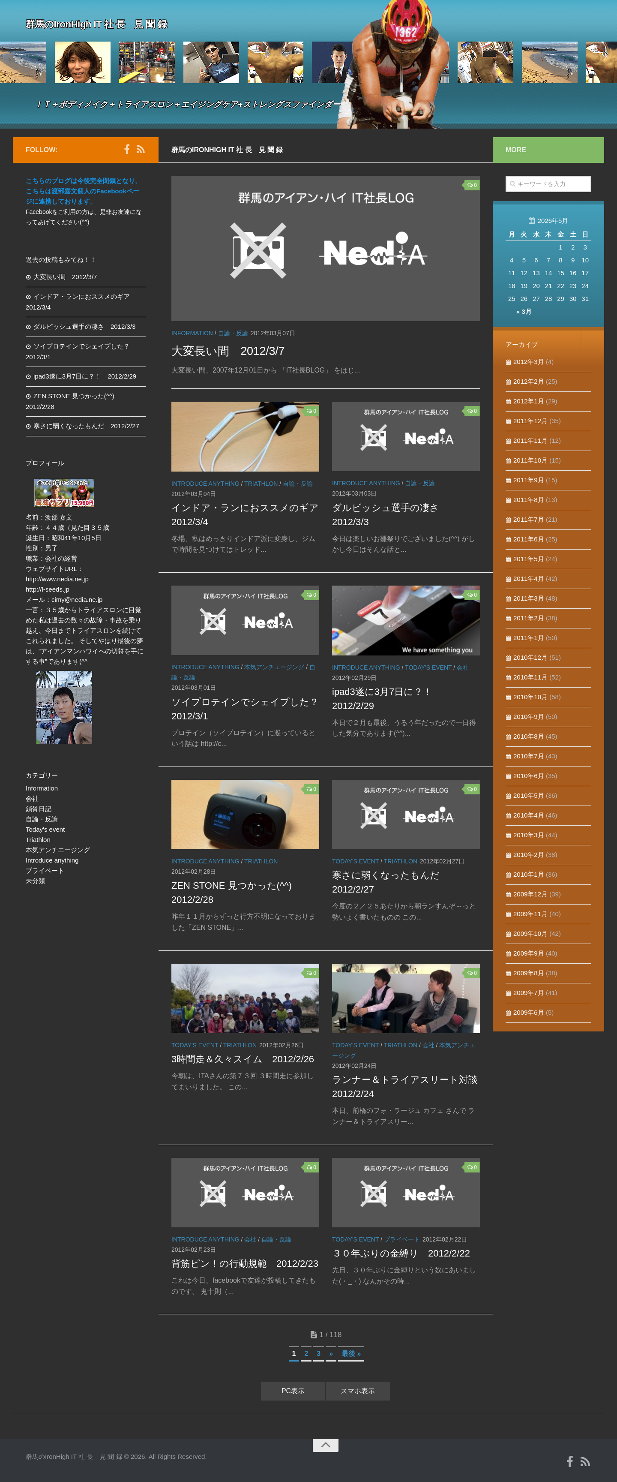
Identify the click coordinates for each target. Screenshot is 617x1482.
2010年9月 (528, 716)
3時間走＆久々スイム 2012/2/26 (242, 1059)
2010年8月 (528, 736)
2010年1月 (528, 874)
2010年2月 (528, 854)
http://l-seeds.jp (47, 589)
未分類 (35, 880)
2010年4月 (528, 815)
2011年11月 (530, 440)
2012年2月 (528, 381)
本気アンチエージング (274, 667)
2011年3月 (528, 598)
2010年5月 (528, 795)
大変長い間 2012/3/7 (241, 350)
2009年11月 (530, 913)
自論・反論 (233, 333)
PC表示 (293, 1391)
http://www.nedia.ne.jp (57, 579)
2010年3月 (528, 835)
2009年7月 (528, 992)
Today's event (428, 667)
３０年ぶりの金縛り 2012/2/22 (401, 1253)
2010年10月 (530, 696)
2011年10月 (530, 460)
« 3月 (524, 311)
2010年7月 (528, 756)
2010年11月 (530, 677)
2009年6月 (528, 1012)
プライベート (402, 1239)
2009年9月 (528, 953)
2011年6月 (528, 539)
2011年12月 (530, 420)
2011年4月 (528, 578)
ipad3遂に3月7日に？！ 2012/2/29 (84, 376)
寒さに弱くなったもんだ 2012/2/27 (86, 426)
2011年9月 (528, 480)
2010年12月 (530, 657)
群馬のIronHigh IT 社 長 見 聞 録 (116, 23)
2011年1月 (528, 637)
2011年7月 (528, 519)
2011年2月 (528, 618)
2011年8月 (528, 499)
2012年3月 (528, 361)
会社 (463, 667)
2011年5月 (528, 558)
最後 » (351, 1353)
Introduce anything (205, 483)
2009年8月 (528, 973)
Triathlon (261, 483)
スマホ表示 (358, 1391)
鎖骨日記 (38, 808)
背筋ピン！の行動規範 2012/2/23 (244, 1263)
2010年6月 (528, 775)
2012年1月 (528, 401)
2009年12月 (530, 894)
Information (192, 333)
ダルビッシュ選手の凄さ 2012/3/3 (84, 326)
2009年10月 (530, 933)
